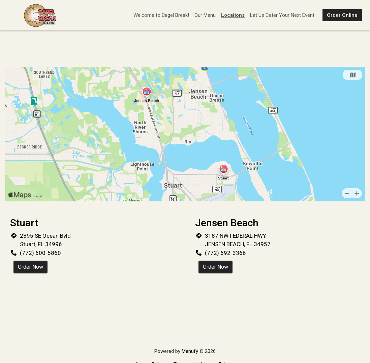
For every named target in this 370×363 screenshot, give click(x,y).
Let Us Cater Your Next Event (282, 15)
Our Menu (205, 15)
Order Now (30, 267)
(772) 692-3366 (225, 253)
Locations (233, 15)
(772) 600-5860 (40, 253)
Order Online (342, 15)
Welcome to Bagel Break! (161, 15)
